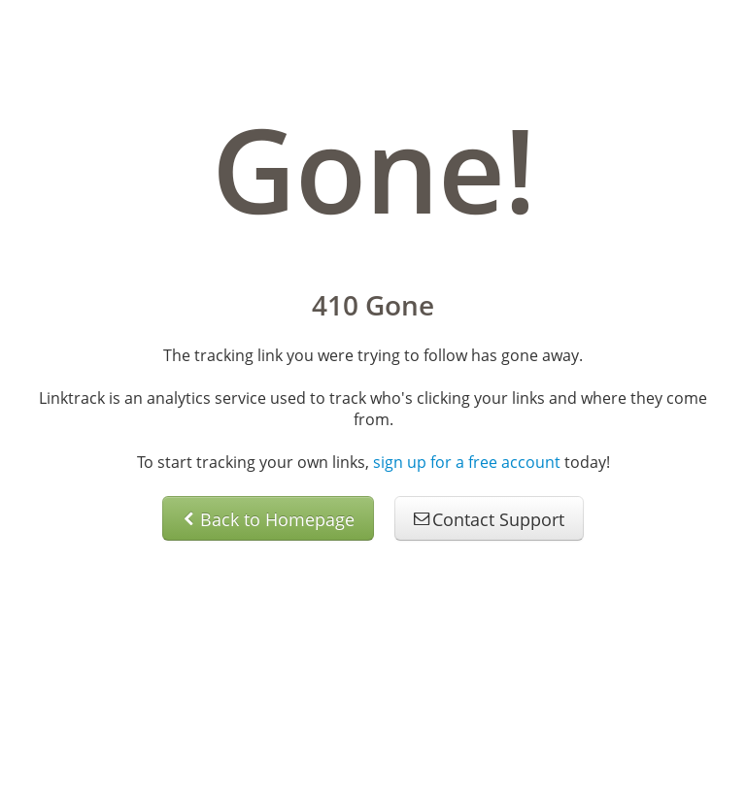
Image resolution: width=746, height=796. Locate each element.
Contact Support (489, 519)
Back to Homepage (268, 519)
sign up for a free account (466, 462)
